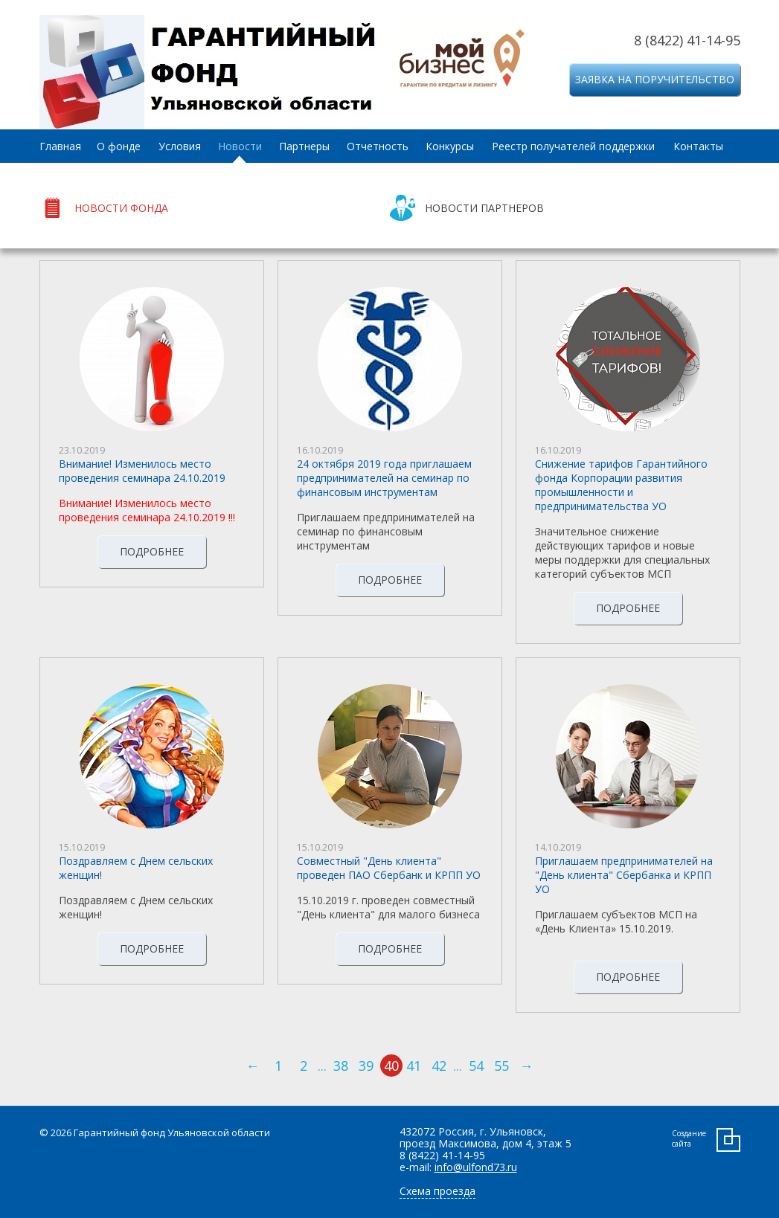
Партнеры (304, 146)
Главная (60, 146)
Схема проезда (437, 1191)
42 (439, 1065)
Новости (240, 146)
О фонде (119, 146)
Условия (179, 146)
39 (366, 1065)
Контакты (698, 146)
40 (391, 1065)
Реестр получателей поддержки (573, 146)
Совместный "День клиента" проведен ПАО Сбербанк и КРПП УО (389, 868)
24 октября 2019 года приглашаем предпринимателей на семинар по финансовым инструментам (384, 478)
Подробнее (152, 551)
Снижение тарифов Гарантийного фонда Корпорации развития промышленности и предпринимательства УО (621, 485)
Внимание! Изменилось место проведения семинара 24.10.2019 (142, 471)
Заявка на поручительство (654, 79)
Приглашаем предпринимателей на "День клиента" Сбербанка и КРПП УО (624, 875)
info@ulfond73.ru (476, 1167)
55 (501, 1065)
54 (476, 1065)
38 (340, 1065)
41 (413, 1065)
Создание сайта (689, 1138)
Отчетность (377, 146)
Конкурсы (450, 146)
